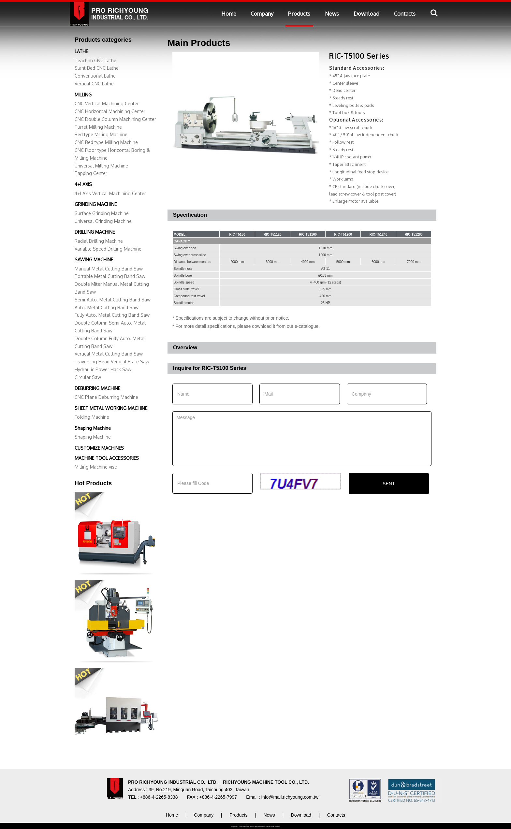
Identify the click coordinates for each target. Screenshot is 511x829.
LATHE (81, 51)
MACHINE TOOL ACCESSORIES (107, 458)
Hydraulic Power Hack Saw (103, 369)
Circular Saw (88, 377)
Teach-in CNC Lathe (95, 60)
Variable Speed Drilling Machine (108, 249)
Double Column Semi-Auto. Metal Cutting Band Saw (110, 326)
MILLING (83, 94)
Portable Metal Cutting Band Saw (110, 276)
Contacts (405, 13)
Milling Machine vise (96, 467)
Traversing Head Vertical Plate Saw (112, 361)
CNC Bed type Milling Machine (106, 142)
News (332, 13)
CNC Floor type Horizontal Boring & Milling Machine (112, 154)
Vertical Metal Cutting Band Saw (109, 353)
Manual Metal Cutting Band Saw (109, 268)
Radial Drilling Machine (99, 241)
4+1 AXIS (83, 184)
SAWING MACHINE (94, 259)
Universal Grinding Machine (103, 221)
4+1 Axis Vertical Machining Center (110, 193)
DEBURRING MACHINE (97, 388)
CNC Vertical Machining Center (107, 103)
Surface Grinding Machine (102, 213)
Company (262, 13)
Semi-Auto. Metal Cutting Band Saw (113, 299)
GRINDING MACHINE (96, 204)
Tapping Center (91, 173)
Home (228, 13)
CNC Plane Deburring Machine (106, 397)
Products (299, 13)
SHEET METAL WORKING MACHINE (111, 408)
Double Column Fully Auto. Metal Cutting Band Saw (110, 342)
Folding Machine (92, 417)
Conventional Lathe (95, 76)
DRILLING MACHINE (95, 232)
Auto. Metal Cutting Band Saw (107, 307)
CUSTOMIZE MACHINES (99, 448)
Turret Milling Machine (98, 127)
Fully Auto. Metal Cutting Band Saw (112, 315)
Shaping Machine (93, 428)
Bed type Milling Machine (101, 134)
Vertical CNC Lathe (94, 83)
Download (366, 13)
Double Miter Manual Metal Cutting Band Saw (112, 288)
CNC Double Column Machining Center (115, 119)
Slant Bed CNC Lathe (97, 68)
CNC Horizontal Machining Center (110, 111)
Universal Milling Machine (101, 165)
